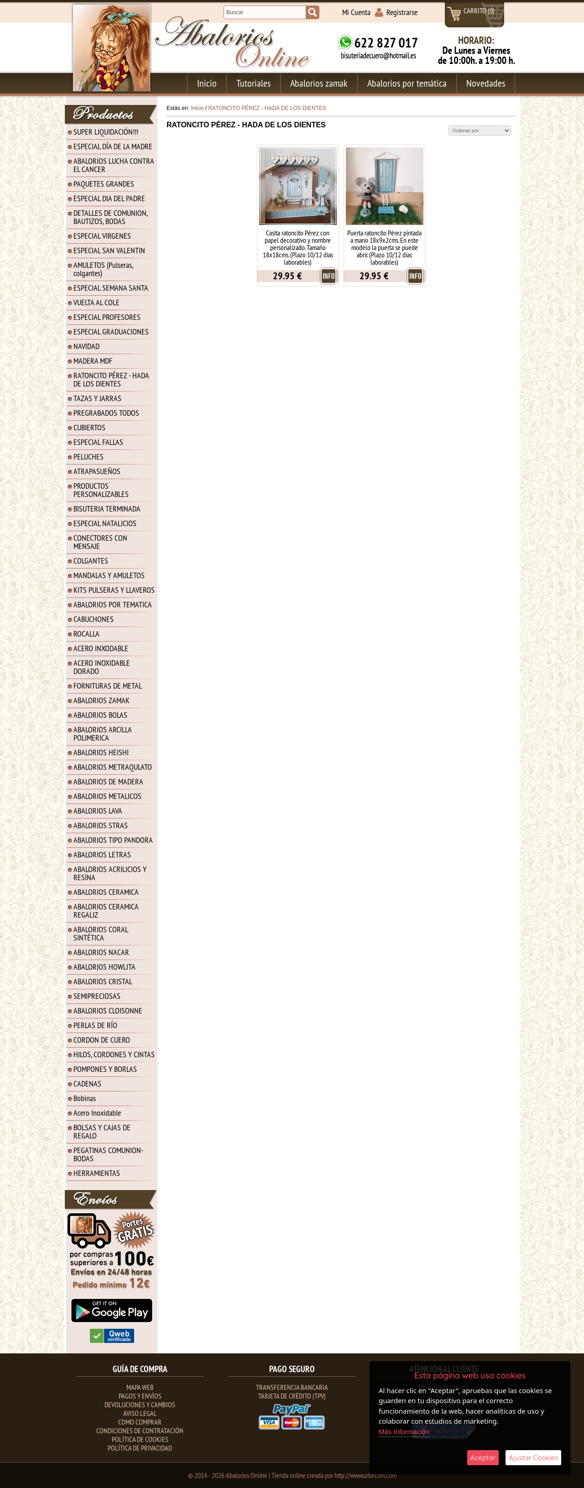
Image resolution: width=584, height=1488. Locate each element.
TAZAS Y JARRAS (97, 398)
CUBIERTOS (89, 427)
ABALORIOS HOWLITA (104, 966)
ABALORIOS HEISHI (101, 752)
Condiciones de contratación (139, 1430)
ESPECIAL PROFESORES (107, 317)
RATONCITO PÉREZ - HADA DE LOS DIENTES (111, 379)
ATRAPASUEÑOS (96, 471)
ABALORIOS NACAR (101, 952)
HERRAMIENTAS (96, 1173)
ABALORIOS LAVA (97, 810)
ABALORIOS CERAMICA (106, 892)
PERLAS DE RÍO (95, 1025)
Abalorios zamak (319, 83)
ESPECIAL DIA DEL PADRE (109, 198)
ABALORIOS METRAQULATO (112, 767)
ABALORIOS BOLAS (100, 715)
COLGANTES (90, 560)
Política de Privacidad (140, 1447)
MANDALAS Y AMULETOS (109, 575)
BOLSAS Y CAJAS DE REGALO (101, 1131)
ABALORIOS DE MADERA (108, 781)
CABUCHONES (93, 619)
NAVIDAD (86, 346)
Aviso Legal (140, 1413)
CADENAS (87, 1083)
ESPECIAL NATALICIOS (104, 523)
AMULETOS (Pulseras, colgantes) (103, 269)
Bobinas (84, 1098)
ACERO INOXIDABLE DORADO (101, 667)
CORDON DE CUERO (101, 1039)
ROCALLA (86, 633)
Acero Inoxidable (97, 1112)
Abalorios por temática (407, 83)
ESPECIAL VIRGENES (102, 235)
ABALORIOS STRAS (100, 825)
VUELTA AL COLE (96, 302)
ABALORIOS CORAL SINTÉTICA (100, 933)
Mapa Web (140, 1387)
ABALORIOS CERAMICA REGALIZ (106, 910)
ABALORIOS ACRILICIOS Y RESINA (109, 873)
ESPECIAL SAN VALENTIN (109, 250)
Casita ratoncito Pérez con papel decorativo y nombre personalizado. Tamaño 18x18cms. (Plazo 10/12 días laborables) (298, 247)
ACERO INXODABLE (100, 648)
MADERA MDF (92, 360)
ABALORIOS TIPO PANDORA (113, 840)
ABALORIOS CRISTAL (102, 981)
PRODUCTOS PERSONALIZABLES (101, 489)
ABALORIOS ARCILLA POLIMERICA (102, 733)
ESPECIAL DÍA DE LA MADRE (112, 146)
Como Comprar (140, 1421)
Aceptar (482, 1457)
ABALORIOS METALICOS (107, 796)
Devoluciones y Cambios (139, 1404)
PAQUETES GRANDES (103, 183)
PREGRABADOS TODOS (106, 412)
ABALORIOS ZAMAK (101, 700)
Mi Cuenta (356, 12)
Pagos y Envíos (140, 1395)
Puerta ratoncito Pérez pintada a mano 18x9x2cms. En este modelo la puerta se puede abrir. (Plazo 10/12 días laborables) (384, 247)
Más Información (404, 1432)
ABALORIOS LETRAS (102, 854)
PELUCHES (88, 456)
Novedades (485, 83)
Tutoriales (253, 83)
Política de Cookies (140, 1439)
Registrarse (401, 12)
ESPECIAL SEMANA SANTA (110, 287)
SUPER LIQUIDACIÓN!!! (105, 131)
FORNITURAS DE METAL (107, 685)
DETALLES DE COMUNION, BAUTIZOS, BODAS (110, 217)
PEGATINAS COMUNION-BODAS (108, 1154)
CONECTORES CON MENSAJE (100, 542)
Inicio (207, 83)
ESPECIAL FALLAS (98, 442)
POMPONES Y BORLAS (105, 1069)
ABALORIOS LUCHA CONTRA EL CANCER (113, 165)
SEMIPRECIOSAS (96, 996)
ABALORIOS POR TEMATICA (112, 604)
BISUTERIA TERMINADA (107, 508)
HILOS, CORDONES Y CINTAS (114, 1054)
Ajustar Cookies (533, 1457)
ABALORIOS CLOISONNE (107, 1010)
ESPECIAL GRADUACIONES (111, 331)
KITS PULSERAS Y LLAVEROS (114, 590)
